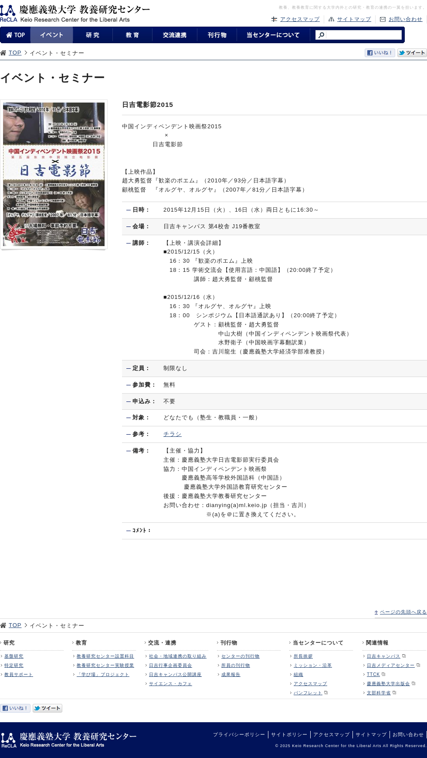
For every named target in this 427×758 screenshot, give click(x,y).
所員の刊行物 (235, 665)
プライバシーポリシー (239, 734)
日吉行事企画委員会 (170, 665)
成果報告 (231, 674)
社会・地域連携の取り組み (178, 656)
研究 (9, 643)
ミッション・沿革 (313, 665)
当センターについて (318, 643)
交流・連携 (162, 643)
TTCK (373, 674)
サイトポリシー (289, 734)
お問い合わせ (406, 19)
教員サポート (18, 674)
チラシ (172, 434)
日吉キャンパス (383, 656)
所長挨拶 (303, 656)
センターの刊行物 (240, 656)
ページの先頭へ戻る (403, 611)
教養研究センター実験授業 (105, 665)
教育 (81, 643)
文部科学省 (379, 692)
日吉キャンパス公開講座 (175, 674)
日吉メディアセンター (391, 665)
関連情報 (377, 643)
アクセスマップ (300, 19)
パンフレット (308, 692)
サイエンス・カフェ (170, 683)
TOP (15, 52)
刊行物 (228, 643)
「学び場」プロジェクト (103, 674)
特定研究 (14, 665)
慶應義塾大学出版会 (388, 683)
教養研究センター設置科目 (105, 656)
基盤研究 (14, 656)
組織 (298, 674)
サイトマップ (354, 19)
